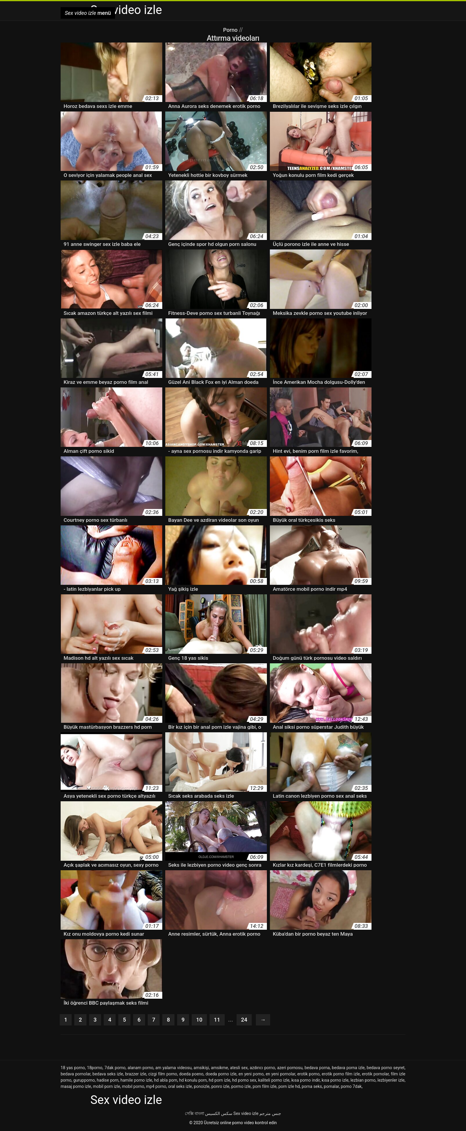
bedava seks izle (107, 1074)
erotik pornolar (375, 1074)
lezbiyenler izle (390, 1080)
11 (220, 1020)
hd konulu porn (193, 1080)
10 (202, 1020)
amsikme (219, 1068)
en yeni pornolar (280, 1074)
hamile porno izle (136, 1080)
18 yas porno (73, 1068)
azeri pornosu (289, 1068)
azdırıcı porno (262, 1068)
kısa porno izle (335, 1080)
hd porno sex (244, 1080)
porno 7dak (351, 1087)
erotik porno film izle (341, 1074)
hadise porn (107, 1080)
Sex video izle (245, 1114)
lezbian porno (362, 1080)
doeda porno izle (220, 1074)
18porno (95, 1068)
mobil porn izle (106, 1087)
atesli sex (239, 1068)
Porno (231, 29)
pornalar (331, 1087)
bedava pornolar (75, 1074)
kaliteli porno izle (273, 1080)
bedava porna (317, 1068)
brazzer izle (135, 1074)
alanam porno (140, 1068)
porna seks (312, 1087)
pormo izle (241, 1087)
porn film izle (264, 1087)
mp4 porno (156, 1087)
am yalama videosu (173, 1068)
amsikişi (201, 1068)
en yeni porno (251, 1074)
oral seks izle (180, 1087)
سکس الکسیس (218, 1114)
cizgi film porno (162, 1074)
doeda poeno (191, 1074)
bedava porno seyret (385, 1068)
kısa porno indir (305, 1080)
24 (248, 1020)
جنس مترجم (270, 1114)
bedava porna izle (348, 1068)
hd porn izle (219, 1080)
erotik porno (308, 1074)
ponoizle (202, 1087)
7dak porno (114, 1068)
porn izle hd (289, 1087)
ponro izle (220, 1087)
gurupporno (84, 1080)
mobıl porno (133, 1087)
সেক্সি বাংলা (194, 1114)
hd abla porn (165, 1080)
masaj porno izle (76, 1087)
